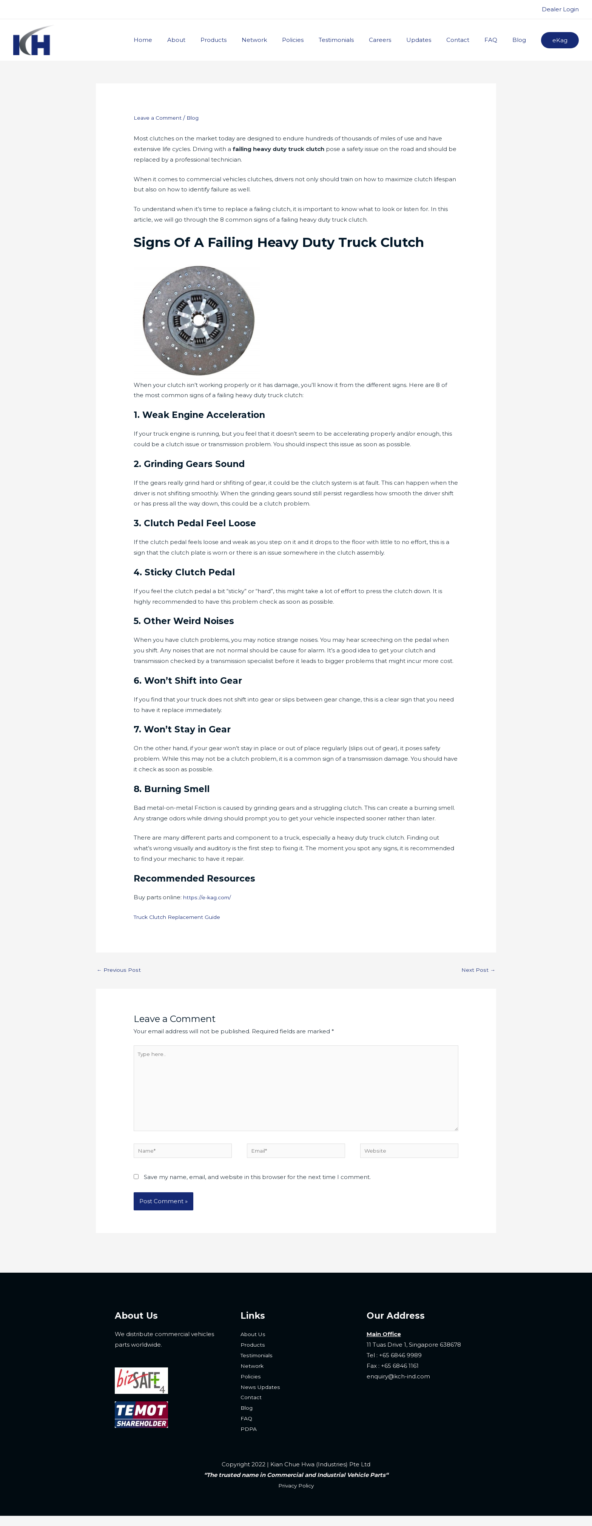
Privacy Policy (296, 1495)
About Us (254, 1344)
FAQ (496, 39)
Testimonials (357, 39)
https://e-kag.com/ (209, 897)
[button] (560, 40)
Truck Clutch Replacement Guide (182, 916)
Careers (397, 39)
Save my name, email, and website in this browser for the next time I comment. (257, 1187)
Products (246, 39)
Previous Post (120, 970)
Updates (431, 39)
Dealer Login (560, 9)
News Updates (261, 1397)
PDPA (248, 1439)
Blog (521, 39)
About (212, 39)
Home (182, 39)
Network (282, 39)
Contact (467, 39)
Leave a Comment (160, 117)
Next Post (477, 970)
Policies (317, 39)
